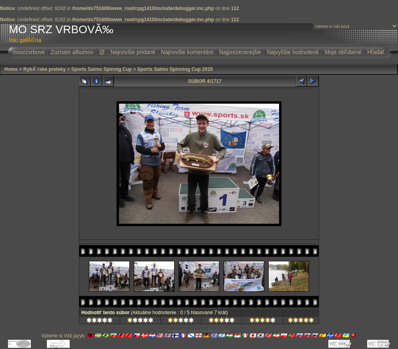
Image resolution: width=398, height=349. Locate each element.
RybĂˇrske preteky (44, 69)
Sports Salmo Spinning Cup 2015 (175, 69)
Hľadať (375, 52)
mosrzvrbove (29, 52)
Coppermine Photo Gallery (209, 331)
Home (11, 69)
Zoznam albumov (71, 52)
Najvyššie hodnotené (293, 52)
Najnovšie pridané (133, 52)
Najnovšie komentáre (187, 52)
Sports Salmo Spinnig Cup (101, 69)
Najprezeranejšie (240, 52)
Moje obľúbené (343, 52)
